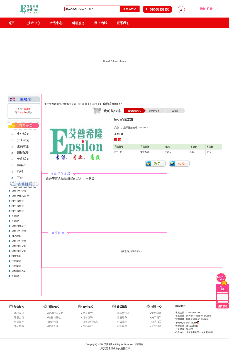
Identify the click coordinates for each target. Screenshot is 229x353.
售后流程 (122, 321)
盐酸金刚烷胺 (18, 190)
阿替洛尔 (16, 255)
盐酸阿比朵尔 (18, 245)
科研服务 (78, 23)
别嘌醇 (15, 215)
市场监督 (122, 326)
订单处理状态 (90, 321)
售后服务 (122, 317)
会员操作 (19, 321)
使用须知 (156, 326)
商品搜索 (19, 326)
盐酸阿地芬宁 (18, 225)
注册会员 (19, 317)
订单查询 (88, 317)
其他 (84, 104)
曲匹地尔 (16, 235)
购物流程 (19, 313)
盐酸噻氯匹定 (18, 270)
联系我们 (123, 23)
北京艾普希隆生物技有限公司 (60, 104)
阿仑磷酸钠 (17, 200)
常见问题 (156, 313)
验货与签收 (54, 317)
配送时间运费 (55, 313)
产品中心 (56, 23)
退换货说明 (123, 313)
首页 (11, 23)
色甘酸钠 (16, 260)
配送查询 (53, 326)
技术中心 (33, 23)
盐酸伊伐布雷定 (20, 195)
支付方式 (88, 313)
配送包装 (53, 321)
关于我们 (156, 317)
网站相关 (156, 321)
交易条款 (88, 326)
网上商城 (100, 23)
